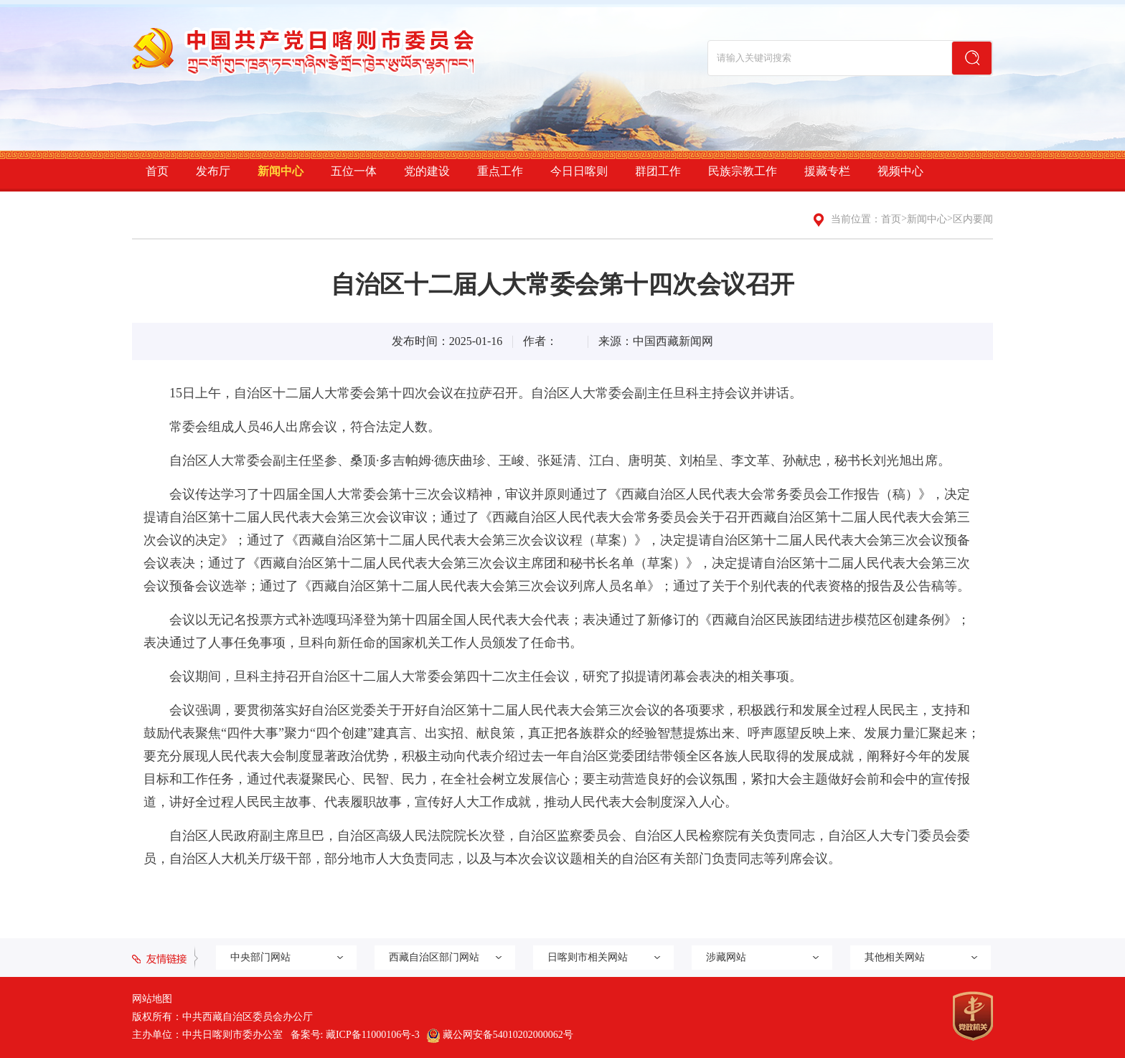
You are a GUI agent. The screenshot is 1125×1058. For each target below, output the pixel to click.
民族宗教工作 (742, 171)
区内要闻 (973, 219)
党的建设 (427, 171)
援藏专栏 (827, 171)
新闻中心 (280, 171)
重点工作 (500, 171)
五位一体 (354, 171)
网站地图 (152, 998)
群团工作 (658, 171)
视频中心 (900, 171)
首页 (157, 171)
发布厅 (213, 171)
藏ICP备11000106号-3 (373, 1034)
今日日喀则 (579, 171)
